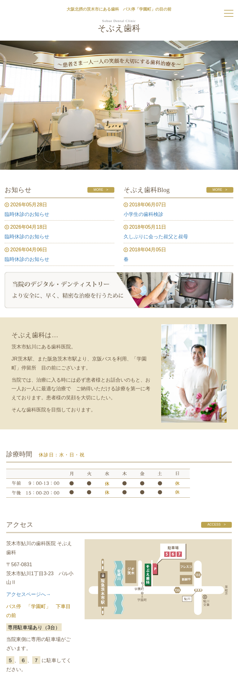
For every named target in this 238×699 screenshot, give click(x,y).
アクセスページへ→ (28, 594)
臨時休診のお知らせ (27, 214)
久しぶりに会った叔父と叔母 (156, 236)
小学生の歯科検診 (143, 214)
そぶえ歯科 (119, 26)
